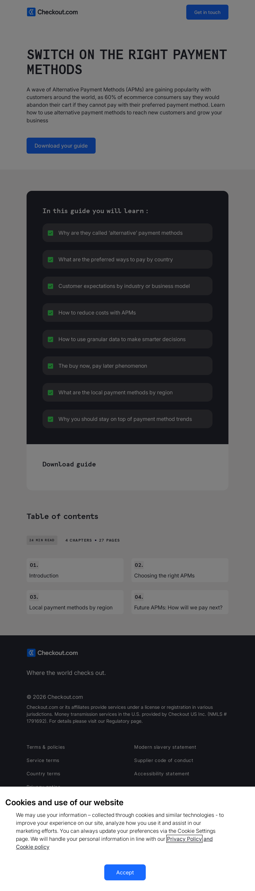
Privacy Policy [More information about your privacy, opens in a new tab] (184, 838)
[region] (127, 839)
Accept (125, 872)
